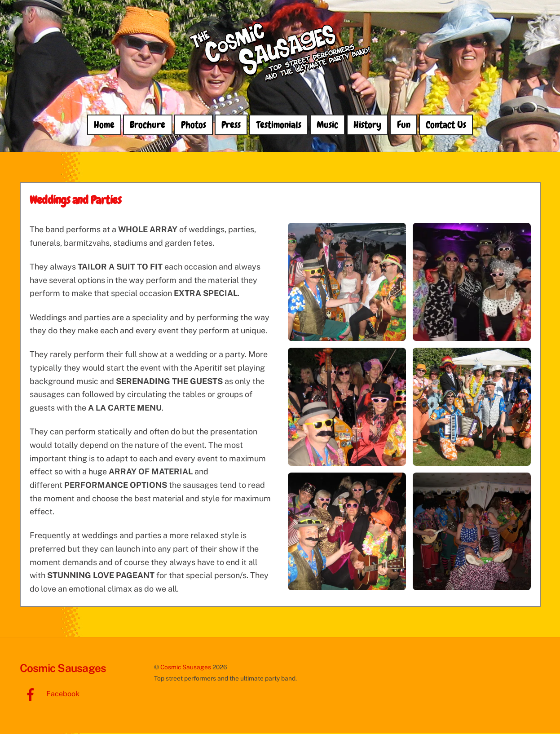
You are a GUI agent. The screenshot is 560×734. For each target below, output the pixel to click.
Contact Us (446, 125)
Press (231, 125)
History (367, 125)
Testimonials (278, 125)
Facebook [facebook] (49, 694)
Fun (403, 125)
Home (104, 125)
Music (327, 125)
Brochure (147, 125)
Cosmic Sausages (185, 667)
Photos (193, 125)
